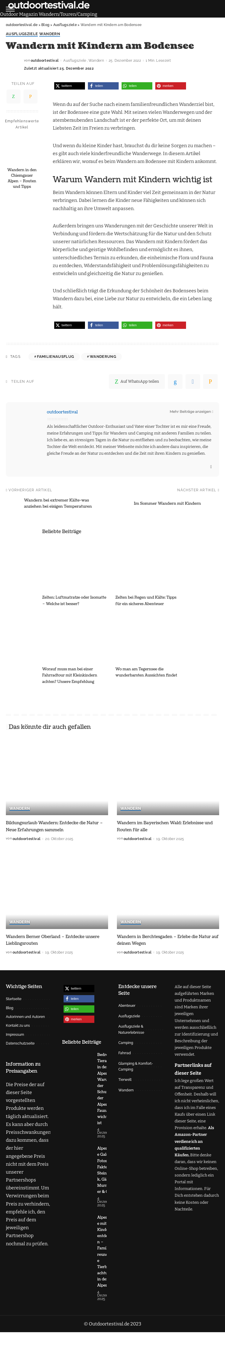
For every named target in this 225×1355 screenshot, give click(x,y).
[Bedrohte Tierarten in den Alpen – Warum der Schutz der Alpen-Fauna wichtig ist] (76, 1097)
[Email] (30, 97)
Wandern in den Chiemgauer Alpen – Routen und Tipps (22, 179)
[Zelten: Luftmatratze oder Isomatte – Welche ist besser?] (76, 566)
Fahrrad (124, 1053)
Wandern (49, 34)
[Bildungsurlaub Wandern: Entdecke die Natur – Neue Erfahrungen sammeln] (57, 777)
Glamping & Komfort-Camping (135, 1066)
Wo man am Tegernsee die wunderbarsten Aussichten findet (142, 675)
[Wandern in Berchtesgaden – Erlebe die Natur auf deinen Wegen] (168, 890)
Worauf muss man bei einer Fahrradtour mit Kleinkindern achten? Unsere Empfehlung (72, 675)
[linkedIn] (175, 381)
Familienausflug (55, 357)
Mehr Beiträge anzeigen (191, 412)
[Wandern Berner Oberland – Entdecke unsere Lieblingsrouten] (57, 890)
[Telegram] (192, 381)
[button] (69, 86)
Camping (125, 1043)
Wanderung (103, 357)
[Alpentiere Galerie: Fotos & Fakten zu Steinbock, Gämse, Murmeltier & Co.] (76, 1190)
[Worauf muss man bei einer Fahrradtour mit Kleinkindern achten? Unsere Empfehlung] (76, 638)
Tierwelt (125, 1080)
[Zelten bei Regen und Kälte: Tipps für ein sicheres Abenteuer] (149, 566)
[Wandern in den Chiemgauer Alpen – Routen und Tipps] (22, 149)
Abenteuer (126, 1006)
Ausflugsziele (22, 34)
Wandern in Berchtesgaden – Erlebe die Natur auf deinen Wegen (162, 939)
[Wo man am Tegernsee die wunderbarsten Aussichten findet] (149, 638)
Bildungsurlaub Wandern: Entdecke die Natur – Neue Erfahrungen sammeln (51, 826)
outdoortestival (45, 61)
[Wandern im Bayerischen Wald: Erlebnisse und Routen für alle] (168, 777)
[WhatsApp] (13, 97)
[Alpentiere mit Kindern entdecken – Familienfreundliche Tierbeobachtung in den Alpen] (76, 1281)
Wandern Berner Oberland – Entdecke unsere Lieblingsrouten (50, 939)
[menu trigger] (12, 9)
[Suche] (215, 9)
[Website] (211, 467)
